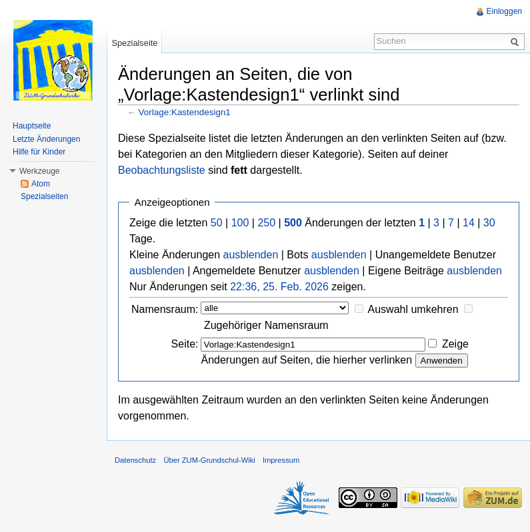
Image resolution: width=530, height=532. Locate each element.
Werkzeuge (39, 171)
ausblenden (251, 254)
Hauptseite (32, 126)
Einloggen (504, 11)
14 (469, 222)
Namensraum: (164, 309)
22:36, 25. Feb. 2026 (279, 286)
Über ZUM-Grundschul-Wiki (209, 460)
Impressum (281, 460)
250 (266, 222)
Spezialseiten (44, 196)
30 (489, 222)
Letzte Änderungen (46, 139)
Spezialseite (134, 43)
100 (240, 222)
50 (217, 222)
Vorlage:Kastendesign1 (185, 112)
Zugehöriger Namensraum (266, 325)
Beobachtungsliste (161, 170)
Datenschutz (135, 460)
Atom (40, 183)
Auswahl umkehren (413, 309)
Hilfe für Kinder (39, 151)
